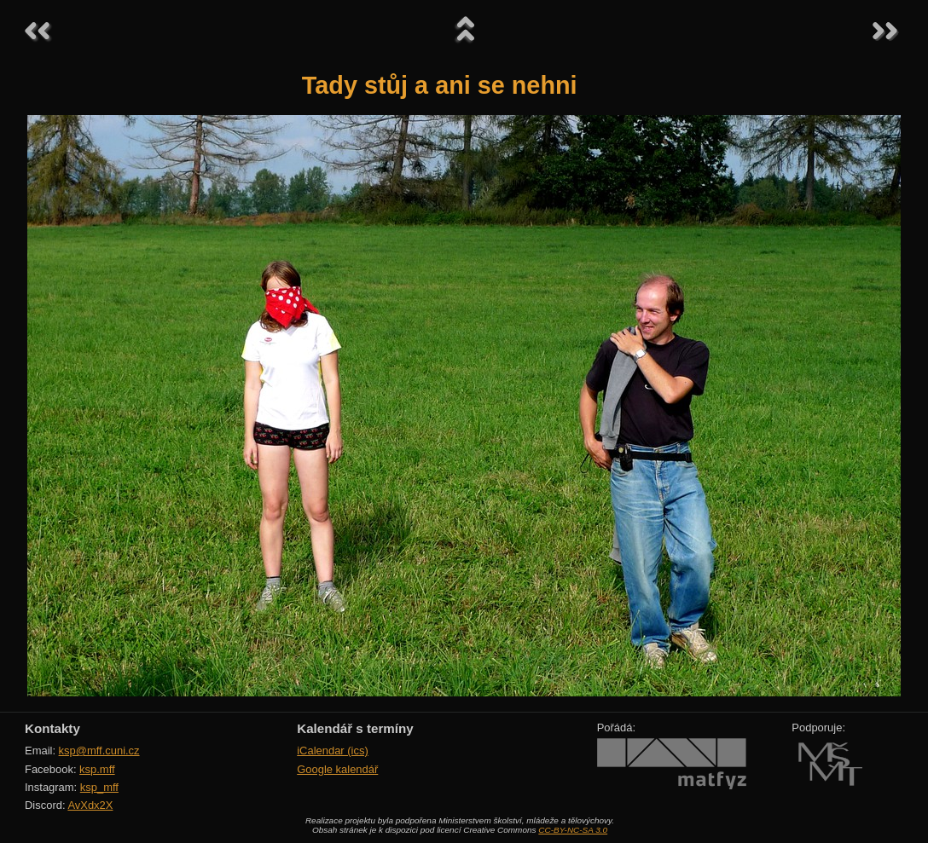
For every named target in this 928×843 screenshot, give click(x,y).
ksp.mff (97, 769)
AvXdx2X (90, 805)
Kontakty (52, 728)
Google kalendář (337, 769)
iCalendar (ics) (332, 750)
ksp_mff (99, 787)
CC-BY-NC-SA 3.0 (572, 829)
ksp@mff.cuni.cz (99, 750)
